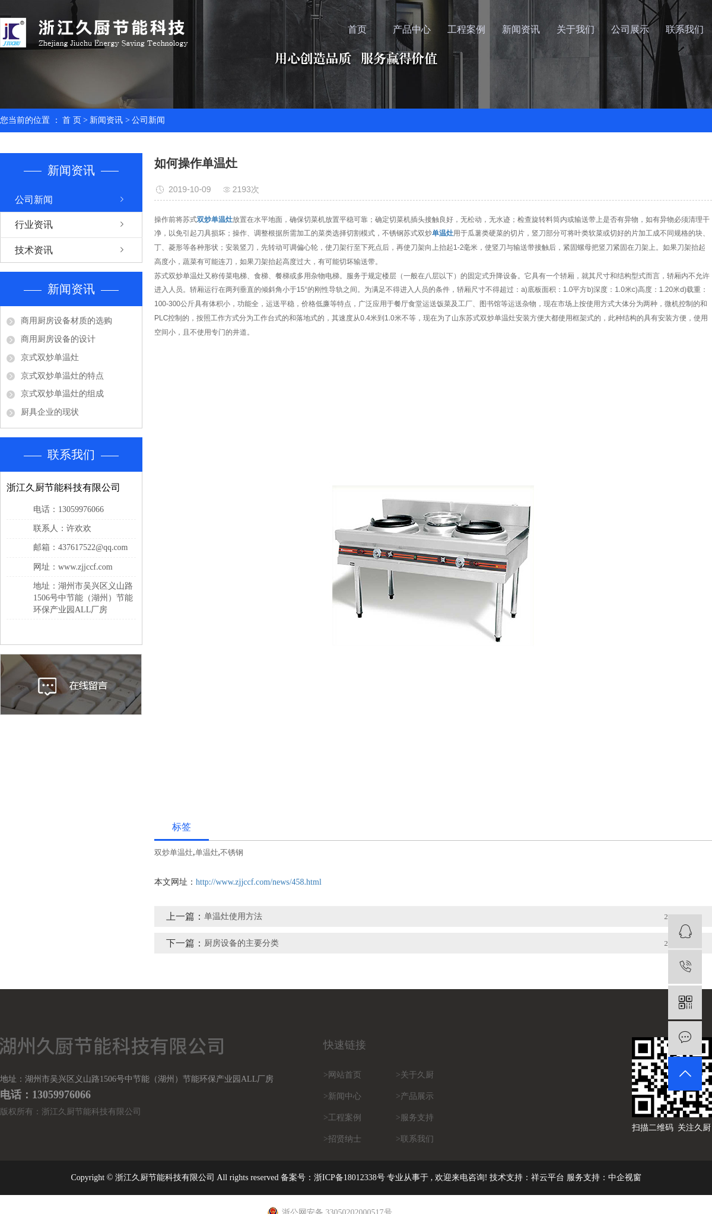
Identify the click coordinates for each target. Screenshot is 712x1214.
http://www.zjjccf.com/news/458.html (259, 882)
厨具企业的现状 (50, 412)
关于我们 (576, 29)
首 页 (71, 120)
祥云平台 (547, 1177)
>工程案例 (342, 1117)
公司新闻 (148, 120)
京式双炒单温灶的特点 (62, 375)
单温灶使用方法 (233, 916)
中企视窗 (624, 1177)
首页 (357, 29)
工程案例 (466, 29)
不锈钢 (231, 852)
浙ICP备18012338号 (349, 1177)
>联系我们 (415, 1138)
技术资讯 (34, 250)
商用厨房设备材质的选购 (66, 320)
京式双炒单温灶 (50, 357)
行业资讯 (34, 225)
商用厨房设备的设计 (58, 339)
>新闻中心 (342, 1096)
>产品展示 (415, 1096)
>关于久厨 (415, 1074)
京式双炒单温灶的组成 (62, 393)
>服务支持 (415, 1117)
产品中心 (412, 29)
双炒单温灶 (173, 852)
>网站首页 (342, 1074)
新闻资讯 (521, 29)
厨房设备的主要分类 (241, 943)
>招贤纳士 (342, 1138)
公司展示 (630, 29)
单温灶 (206, 852)
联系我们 (685, 29)
